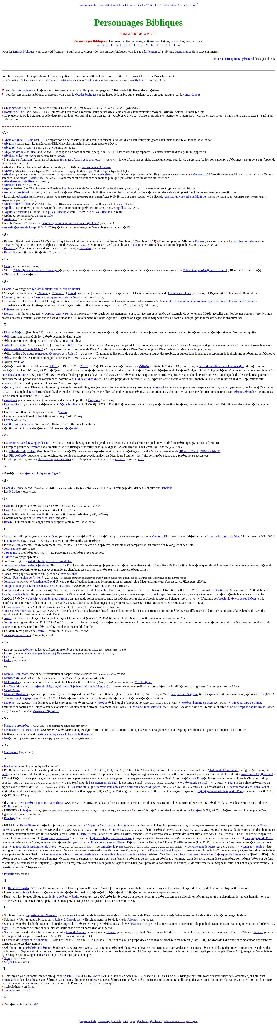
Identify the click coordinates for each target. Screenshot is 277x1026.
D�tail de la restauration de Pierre (34, 846)
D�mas (9, 309)
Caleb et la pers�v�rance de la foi (205, 270)
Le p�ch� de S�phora (36, 947)
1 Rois (49, 340)
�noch (8, 387)
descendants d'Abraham (96, 167)
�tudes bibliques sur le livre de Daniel (56, 289)
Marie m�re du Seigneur (41, 686)
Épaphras (94, 400)
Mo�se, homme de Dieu (197, 702)
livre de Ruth (60, 896)
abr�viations (96, 79)
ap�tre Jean (15, 540)
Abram (8, 171)
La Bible (116, 4)
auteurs (49, 79)
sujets (132, 4)
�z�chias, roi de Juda (18, 424)
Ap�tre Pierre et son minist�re (109, 825)
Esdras (63, 412)
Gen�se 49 (222, 590)
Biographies (23, 90)
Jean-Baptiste (12, 548)
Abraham (26, 159)
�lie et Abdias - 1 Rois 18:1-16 (23, 349)
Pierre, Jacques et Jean (55, 838)
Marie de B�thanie (70, 686)
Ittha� (8, 522)
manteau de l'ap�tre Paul (257, 774)
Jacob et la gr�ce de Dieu (223, 536)
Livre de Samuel (76, 932)
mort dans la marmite (15, 374)
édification (150, 51)
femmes (35, 447)
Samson (138, 923)
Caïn (7, 266)
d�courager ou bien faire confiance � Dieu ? (70, 223)
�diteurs (139, 79)
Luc (6, 656)
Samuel (111, 932)
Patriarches (11, 766)
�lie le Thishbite (15, 345)
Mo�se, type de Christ (246, 702)
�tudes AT (143, 4)
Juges (66, 923)
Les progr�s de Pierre (259, 838)
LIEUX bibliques (23, 51)
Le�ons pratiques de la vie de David (57, 297)
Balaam (200, 241)
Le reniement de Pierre (202, 846)
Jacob (7, 536)
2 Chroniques (72, 919)
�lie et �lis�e (87, 379)
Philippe (9, 806)
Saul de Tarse (195, 778)
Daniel (8, 289)
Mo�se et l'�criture (46, 711)
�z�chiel (71, 428)
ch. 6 (141, 459)
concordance (191, 94)
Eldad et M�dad (14, 332)
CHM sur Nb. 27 (210, 451)
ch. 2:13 (120, 459)
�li (6, 336)
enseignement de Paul (103, 782)
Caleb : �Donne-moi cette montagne (36, 270)
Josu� (8, 622)
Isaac (7, 505)
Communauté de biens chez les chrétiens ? (70, 854)
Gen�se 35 (159, 536)
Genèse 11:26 (201, 174)
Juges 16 (7, 928)
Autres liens (159, 79)
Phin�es (24, 810)
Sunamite (41, 940)
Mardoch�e (12, 678)
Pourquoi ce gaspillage (24, 698)
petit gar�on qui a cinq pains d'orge (41, 802)
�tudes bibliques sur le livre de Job (50, 561)
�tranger (65, 159)
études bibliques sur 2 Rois (54, 459)
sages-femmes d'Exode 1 (41, 915)
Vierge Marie (12, 690)
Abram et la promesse (86, 159)
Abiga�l (9, 147)
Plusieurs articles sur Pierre (108, 842)
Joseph (8, 590)
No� (7, 738)
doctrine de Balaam (245, 241)
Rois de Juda (27, 892)
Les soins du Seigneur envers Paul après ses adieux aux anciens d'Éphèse (115, 786)
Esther (38, 416)
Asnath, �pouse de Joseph (20, 227)
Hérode (13, 491)
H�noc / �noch (243, 391)
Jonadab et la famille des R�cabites (26, 565)
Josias (16, 607)
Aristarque (10, 219)
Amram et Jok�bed (16, 192)
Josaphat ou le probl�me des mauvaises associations (37, 585)
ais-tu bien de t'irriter (28, 577)
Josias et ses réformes (17, 610)
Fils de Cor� (17, 455)
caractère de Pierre (111, 846)
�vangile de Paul (196, 782)
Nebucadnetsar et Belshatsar (21, 729)
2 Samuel (58, 293)
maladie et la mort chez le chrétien (124, 854)
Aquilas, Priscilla (55, 212)
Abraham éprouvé (15, 184)
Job (22, 362)
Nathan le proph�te (16, 725)
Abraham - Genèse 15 (29, 177)
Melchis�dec (143, 682)
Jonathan (9, 581)
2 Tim (68, 976)
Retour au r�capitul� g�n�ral (233, 58)
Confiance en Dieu (179, 293)
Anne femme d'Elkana (17, 203)
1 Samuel (42, 293)
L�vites (28, 649)
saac (7, 510)
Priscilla (9, 873)
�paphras (10, 400)
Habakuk (9, 487)
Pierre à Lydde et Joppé (164, 850)
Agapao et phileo (253, 846)
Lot (6, 653)
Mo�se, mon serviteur (147, 706)
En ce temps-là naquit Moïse (247, 706)
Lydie (7, 660)
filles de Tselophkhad (22, 451)
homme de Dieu (18, 108)
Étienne (8, 420)
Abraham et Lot (13, 155)
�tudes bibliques (85, 94)
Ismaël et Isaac (45, 518)
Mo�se (9, 702)
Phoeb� (9, 818)
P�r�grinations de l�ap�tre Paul (220, 791)
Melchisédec (12, 682)
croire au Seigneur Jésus (191, 854)
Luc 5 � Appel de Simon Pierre (229, 854)
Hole (50, 215)
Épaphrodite (11, 404)
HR (41, 215)
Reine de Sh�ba (18, 888)
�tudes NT (156, 4)
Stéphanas (10, 961)
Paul (4, 774)
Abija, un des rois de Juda (20, 151)
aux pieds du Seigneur (184, 694)
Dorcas (8, 313)
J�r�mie (10, 552)
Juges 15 (150, 923)
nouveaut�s (104, 4)
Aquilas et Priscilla (15, 212)
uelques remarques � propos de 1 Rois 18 (51, 353)
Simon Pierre (27, 825)
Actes (96, 976)
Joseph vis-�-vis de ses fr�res (237, 598)
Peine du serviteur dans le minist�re (221, 366)
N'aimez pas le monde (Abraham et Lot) (52, 653)
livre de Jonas (68, 573)
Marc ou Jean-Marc (16, 674)
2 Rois (70, 340)
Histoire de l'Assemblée (223, 770)
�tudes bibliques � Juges (41, 473)
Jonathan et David (44, 581)
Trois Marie (16, 686)
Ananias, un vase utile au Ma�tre (185, 196)
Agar (7, 188)
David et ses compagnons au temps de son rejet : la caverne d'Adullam (212, 301)
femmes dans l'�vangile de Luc (29, 442)
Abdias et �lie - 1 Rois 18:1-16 (23, 140)
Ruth (75, 896)
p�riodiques (67, 79)
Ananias (23, 196)
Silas (7, 958)
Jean (18, 545)
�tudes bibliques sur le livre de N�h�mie (65, 734)
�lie (71, 345)
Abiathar (9, 143)
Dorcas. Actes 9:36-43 (58, 313)
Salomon (132, 919)
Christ (8, 274)
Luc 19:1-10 (30, 1004)
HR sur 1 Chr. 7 (188, 451)
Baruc (7, 252)
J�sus (8, 556)
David (72, 293)
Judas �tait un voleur (17, 635)
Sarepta (24, 940)
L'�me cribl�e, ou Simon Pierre (111, 838)
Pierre (114, 829)
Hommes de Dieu (14, 112)
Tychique (9, 990)
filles (31, 986)
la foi (125, 4)
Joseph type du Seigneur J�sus (47, 598)
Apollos (9, 207)
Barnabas (10, 248)
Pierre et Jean (87, 834)
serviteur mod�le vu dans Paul (246, 786)
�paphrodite (69, 404)
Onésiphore (11, 752)
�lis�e (144, 366)
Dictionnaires (183, 51)
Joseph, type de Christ (15, 594)
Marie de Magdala (95, 686)
